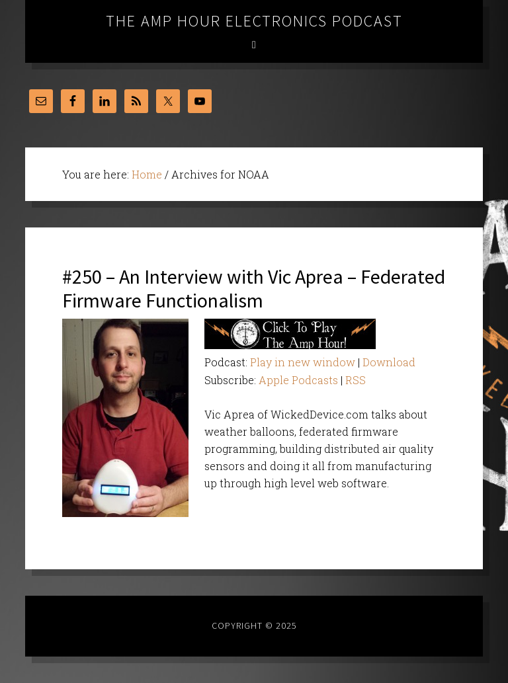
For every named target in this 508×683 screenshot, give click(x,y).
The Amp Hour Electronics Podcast (254, 21)
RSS (355, 380)
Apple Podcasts (298, 380)
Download (388, 362)
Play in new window (302, 362)
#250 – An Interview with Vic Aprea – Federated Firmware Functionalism (253, 288)
